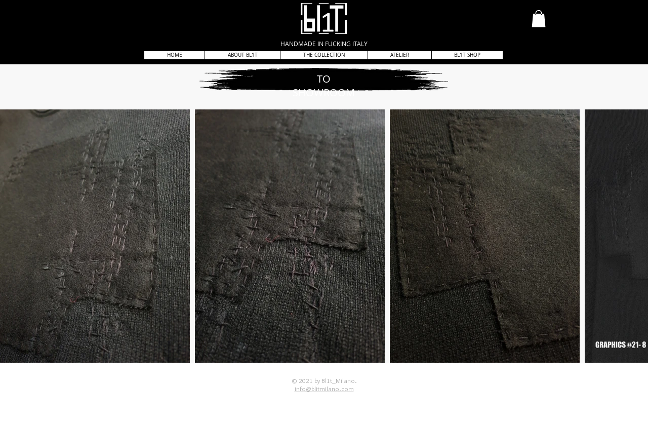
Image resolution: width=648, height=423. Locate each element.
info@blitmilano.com (324, 388)
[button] (539, 18)
